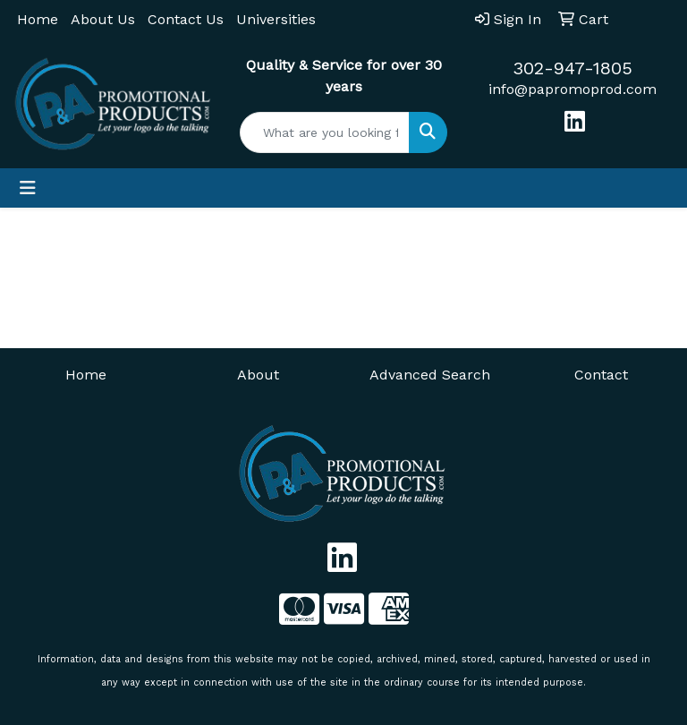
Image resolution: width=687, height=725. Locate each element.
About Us (103, 19)
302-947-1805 (572, 68)
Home (37, 19)
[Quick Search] (325, 132)
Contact (601, 374)
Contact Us (186, 19)
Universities (276, 19)
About (258, 374)
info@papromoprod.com (572, 89)
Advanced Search (429, 374)
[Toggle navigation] (28, 187)
